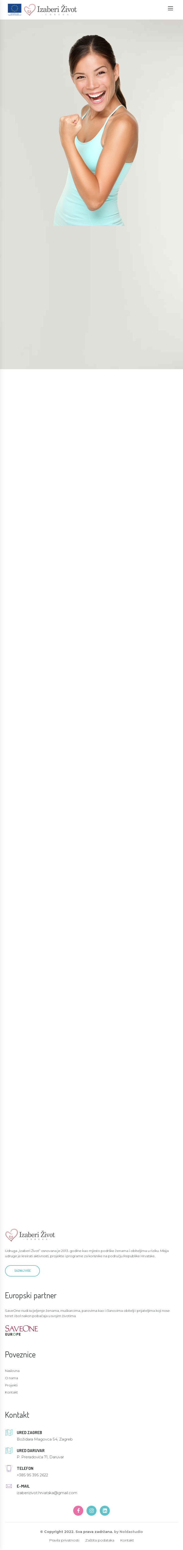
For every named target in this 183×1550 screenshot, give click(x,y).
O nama (11, 1378)
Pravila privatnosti (64, 1540)
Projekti (11, 1385)
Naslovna (12, 1371)
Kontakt (11, 1393)
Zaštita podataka (99, 1540)
